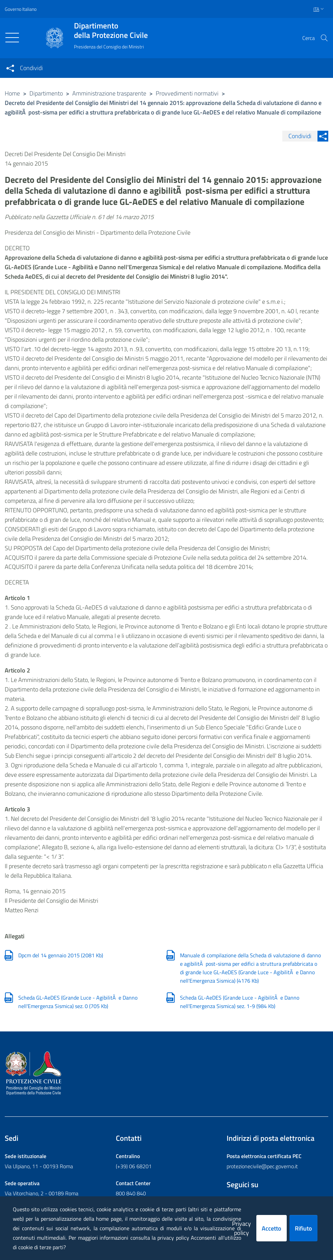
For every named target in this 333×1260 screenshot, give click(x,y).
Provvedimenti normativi (187, 93)
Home (12, 93)
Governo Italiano (20, 9)
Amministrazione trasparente (109, 93)
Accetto (271, 1228)
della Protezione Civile (111, 30)
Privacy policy (241, 1228)
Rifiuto (303, 1228)
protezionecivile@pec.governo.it (262, 1166)
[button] (324, 38)
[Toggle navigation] (12, 37)
